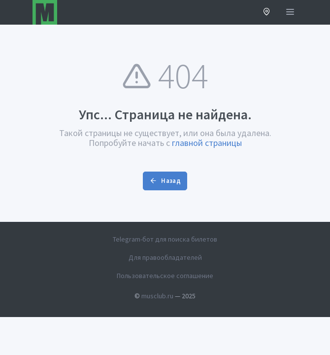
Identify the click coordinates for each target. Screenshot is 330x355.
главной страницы (207, 142)
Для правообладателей (165, 257)
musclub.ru (157, 295)
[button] (266, 12)
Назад (165, 181)
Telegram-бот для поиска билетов (165, 239)
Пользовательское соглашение (165, 275)
